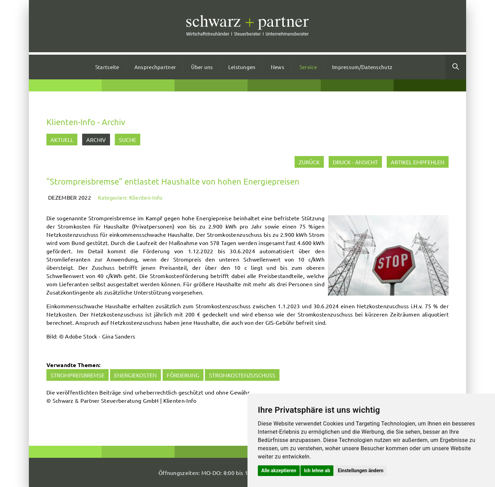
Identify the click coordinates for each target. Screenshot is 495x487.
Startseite (107, 67)
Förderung (183, 375)
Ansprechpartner (155, 67)
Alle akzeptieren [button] (278, 470)
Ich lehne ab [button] (317, 470)
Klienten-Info (146, 197)
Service (308, 67)
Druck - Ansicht (355, 161)
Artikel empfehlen (417, 161)
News (277, 67)
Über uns (202, 67)
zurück (309, 161)
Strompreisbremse (77, 375)
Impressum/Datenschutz (362, 67)
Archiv (96, 139)
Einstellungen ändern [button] (361, 470)
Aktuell (62, 139)
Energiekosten (135, 375)
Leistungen (242, 67)
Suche (127, 139)
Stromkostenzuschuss (242, 375)
